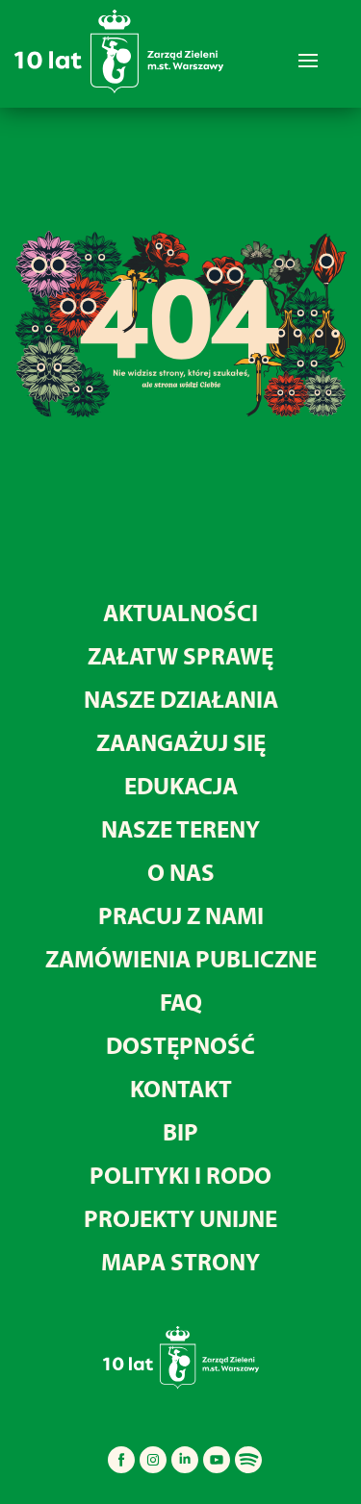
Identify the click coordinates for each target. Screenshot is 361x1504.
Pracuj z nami (181, 915)
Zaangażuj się (181, 742)
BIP (180, 1131)
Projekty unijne (180, 1218)
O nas (181, 872)
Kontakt (181, 1088)
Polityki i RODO (180, 1175)
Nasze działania (181, 699)
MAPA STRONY (180, 1261)
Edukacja (181, 785)
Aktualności (180, 612)
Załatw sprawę (180, 655)
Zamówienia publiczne (181, 958)
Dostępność (180, 1045)
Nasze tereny (180, 828)
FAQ (181, 1001)
